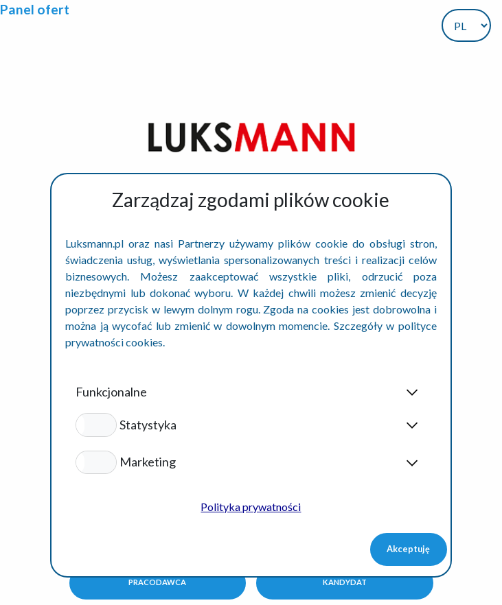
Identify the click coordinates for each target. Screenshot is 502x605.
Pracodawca (157, 582)
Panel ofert (34, 9)
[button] (96, 424)
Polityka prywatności (251, 506)
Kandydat (345, 582)
